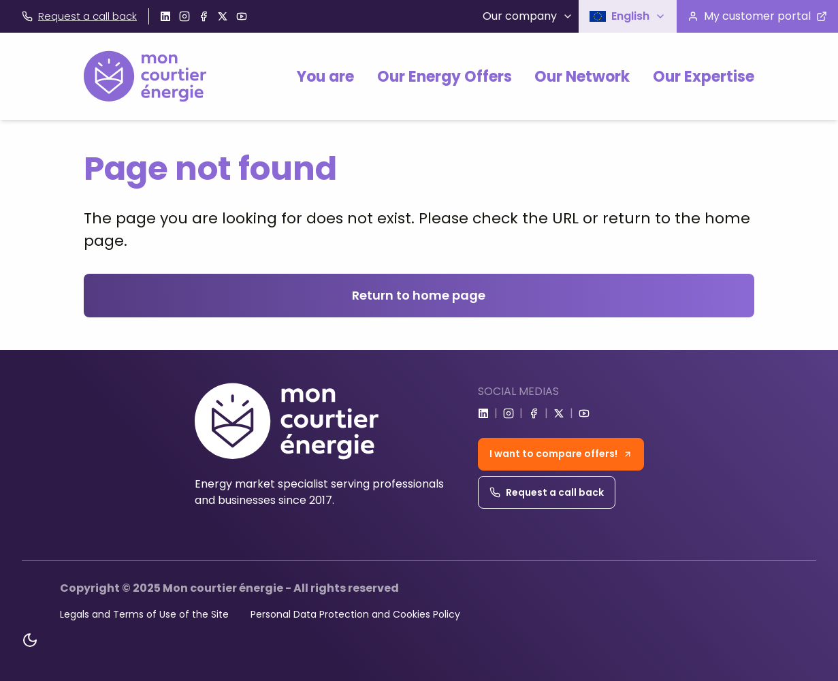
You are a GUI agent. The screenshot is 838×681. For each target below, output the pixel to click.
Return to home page (418, 295)
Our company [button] (528, 16)
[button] (628, 16)
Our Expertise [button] (703, 76)
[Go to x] (222, 16)
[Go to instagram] (184, 16)
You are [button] (325, 76)
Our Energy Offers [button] (444, 76)
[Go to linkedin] (165, 16)
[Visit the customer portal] (757, 16)
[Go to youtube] (241, 16)
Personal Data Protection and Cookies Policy (355, 614)
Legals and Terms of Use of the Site (144, 614)
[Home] (145, 76)
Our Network (582, 76)
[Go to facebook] (203, 16)
